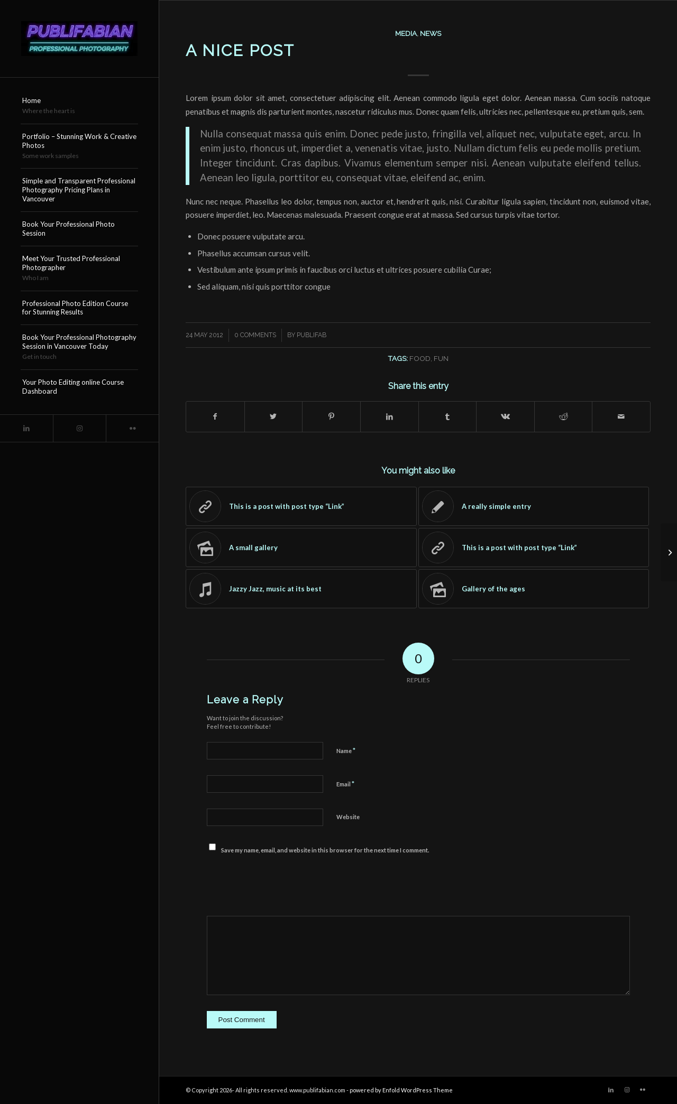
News (430, 33)
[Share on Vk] (505, 416)
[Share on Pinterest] (331, 416)
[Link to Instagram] (79, 428)
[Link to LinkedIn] (26, 428)
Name (345, 750)
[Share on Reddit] (563, 416)
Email (345, 784)
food (420, 358)
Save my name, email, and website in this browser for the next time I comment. (325, 850)
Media (406, 33)
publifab (311, 335)
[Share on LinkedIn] (389, 416)
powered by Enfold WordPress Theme (401, 1090)
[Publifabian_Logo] (79, 38)
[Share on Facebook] (215, 416)
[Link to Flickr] (132, 428)
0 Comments (255, 335)
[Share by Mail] (621, 416)
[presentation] (287, 884)
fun (441, 358)
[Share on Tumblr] (448, 416)
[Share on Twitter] (274, 416)
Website (348, 816)
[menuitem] (79, 106)
